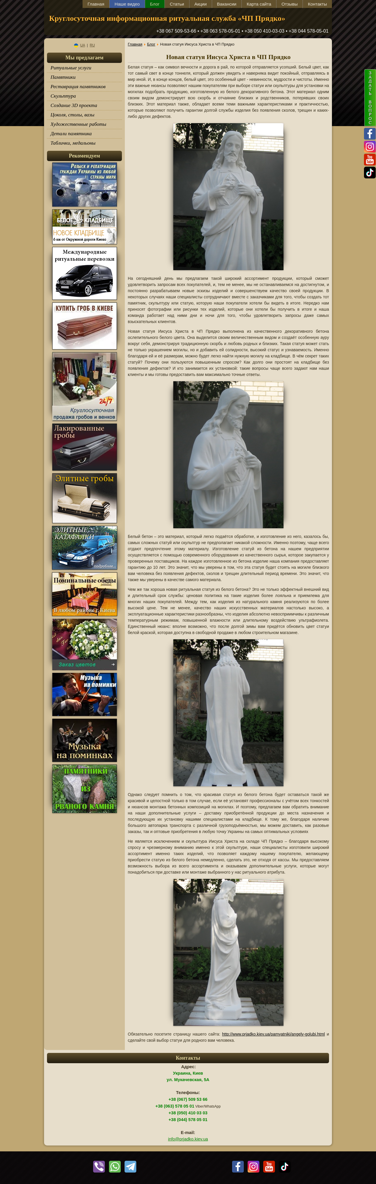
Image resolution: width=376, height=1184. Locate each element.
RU (92, 45)
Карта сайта (259, 3)
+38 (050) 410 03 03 (188, 1113)
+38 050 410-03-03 (265, 31)
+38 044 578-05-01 (309, 31)
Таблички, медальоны (73, 143)
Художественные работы (78, 124)
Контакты (317, 3)
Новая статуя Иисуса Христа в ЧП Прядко (228, 57)
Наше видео (127, 3)
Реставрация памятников (78, 86)
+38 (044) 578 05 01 (188, 1119)
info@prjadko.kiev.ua (188, 1139)
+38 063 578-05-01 (220, 31)
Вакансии (226, 3)
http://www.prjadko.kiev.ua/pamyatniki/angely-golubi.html (273, 1034)
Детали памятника (71, 133)
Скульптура (63, 96)
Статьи (177, 3)
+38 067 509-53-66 (176, 31)
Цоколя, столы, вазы (72, 115)
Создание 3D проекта (74, 105)
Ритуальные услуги (71, 68)
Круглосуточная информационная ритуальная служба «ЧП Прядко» (167, 18)
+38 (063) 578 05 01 (174, 1106)
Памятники (63, 77)
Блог (155, 3)
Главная (96, 3)
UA (79, 45)
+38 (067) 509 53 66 (188, 1099)
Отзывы (289, 3)
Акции (200, 3)
